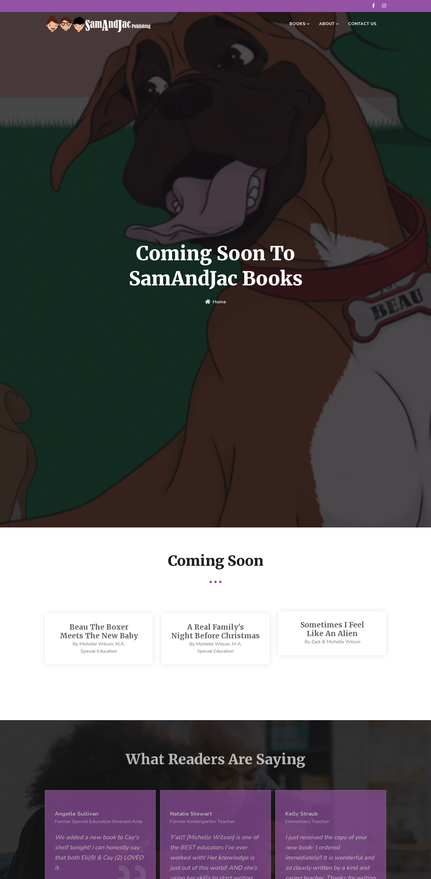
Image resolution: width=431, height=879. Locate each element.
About (329, 24)
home (215, 302)
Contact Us (362, 24)
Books (299, 24)
